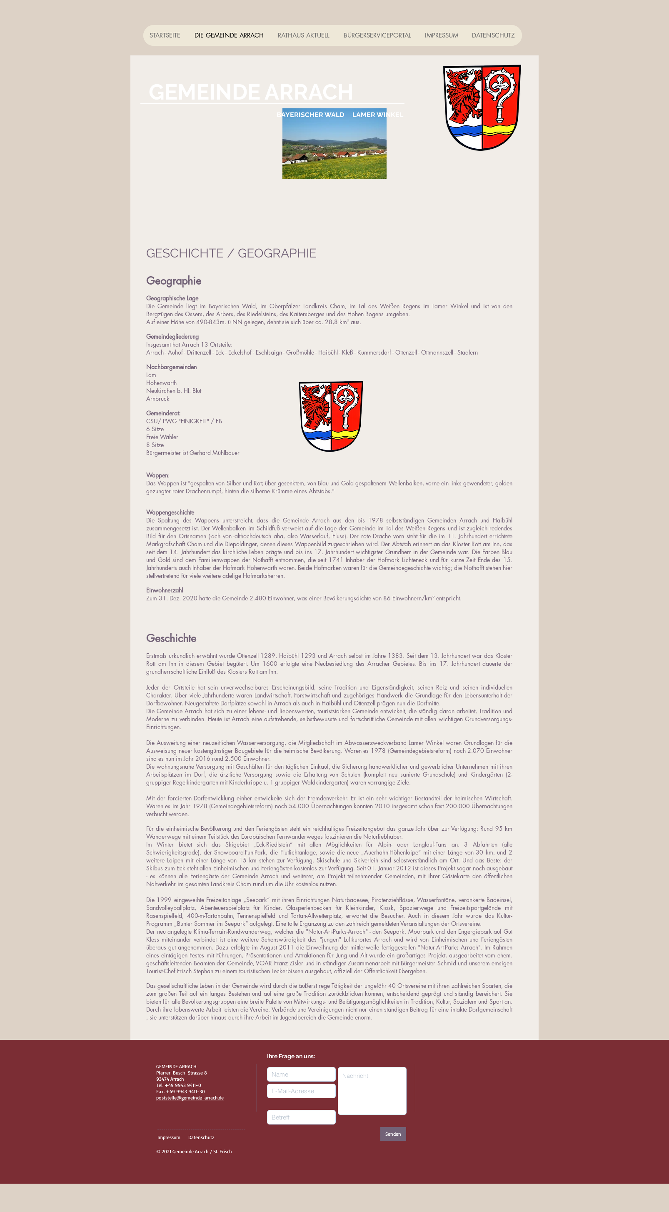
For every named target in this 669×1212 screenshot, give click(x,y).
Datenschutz (201, 1137)
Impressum (168, 1137)
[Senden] (393, 1134)
